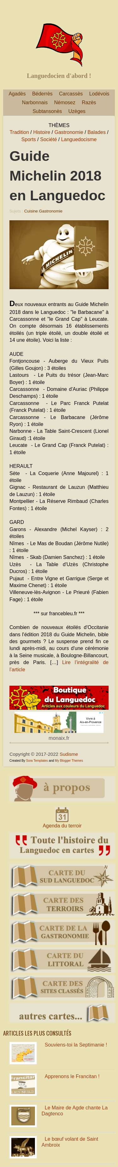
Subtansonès (47, 111)
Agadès (16, 93)
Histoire (41, 132)
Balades (96, 132)
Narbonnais (35, 102)
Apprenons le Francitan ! (72, 1076)
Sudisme (69, 754)
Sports (28, 139)
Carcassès (71, 93)
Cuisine (31, 211)
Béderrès (42, 93)
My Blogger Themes (69, 760)
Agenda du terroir (62, 825)
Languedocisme (79, 139)
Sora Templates (37, 760)
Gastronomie (68, 132)
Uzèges (76, 111)
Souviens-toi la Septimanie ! (76, 1044)
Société (48, 139)
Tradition (19, 132)
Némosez (65, 102)
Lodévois (99, 93)
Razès (89, 102)
